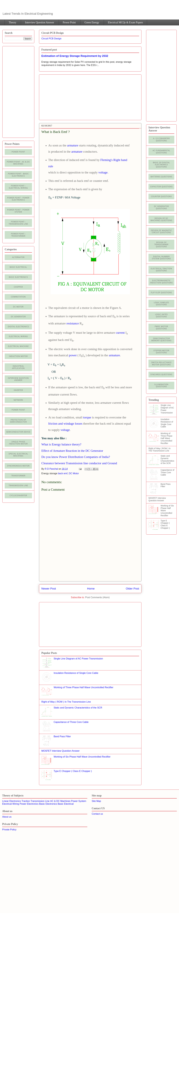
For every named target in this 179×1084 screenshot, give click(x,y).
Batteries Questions (161, 176)
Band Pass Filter (62, 736)
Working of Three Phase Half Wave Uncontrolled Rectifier (83, 687)
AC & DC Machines (60, 801)
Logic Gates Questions (161, 315)
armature (72, 145)
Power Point (69, 22)
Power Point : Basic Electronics (18, 174)
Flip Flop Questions (161, 292)
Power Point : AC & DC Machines (18, 163)
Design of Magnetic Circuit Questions (161, 231)
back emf (62, 473)
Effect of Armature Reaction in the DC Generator (72, 450)
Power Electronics (29, 804)
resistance (72, 323)
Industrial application (18, 367)
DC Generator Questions (161, 207)
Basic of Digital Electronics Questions (161, 164)
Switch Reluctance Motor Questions (161, 363)
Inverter (18, 390)
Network (18, 400)
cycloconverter (18, 495)
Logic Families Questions (161, 303)
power (73, 355)
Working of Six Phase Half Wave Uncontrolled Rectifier (82, 756)
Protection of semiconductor (18, 421)
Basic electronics (18, 277)
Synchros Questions (161, 374)
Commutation (18, 296)
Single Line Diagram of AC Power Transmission (78, 658)
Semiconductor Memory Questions (161, 339)
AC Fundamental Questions (161, 151)
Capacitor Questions (161, 186)
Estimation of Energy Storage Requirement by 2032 (74, 55)
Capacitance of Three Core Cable (71, 722)
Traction (26, 801)
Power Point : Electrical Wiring (18, 186)
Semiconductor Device (18, 432)
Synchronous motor (18, 466)
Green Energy (92, 22)
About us (6, 817)
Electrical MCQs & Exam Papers (125, 22)
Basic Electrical (18, 267)
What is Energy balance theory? (61, 444)
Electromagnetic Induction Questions (161, 281)
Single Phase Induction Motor (18, 442)
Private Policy (9, 829)
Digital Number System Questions (161, 257)
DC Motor (74, 473)
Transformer (18, 475)
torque (87, 417)
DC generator (18, 316)
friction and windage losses (65, 423)
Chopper (18, 287)
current (120, 332)
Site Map (96, 801)
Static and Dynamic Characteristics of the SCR (78, 707)
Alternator (18, 257)
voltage (103, 172)
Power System (78, 801)
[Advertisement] (66, 96)
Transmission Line (40, 801)
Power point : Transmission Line (18, 222)
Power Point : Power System (18, 211)
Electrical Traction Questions (161, 269)
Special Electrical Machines (18, 454)
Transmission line (18, 485)
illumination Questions (161, 385)
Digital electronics (18, 326)
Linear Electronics (11, 801)
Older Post (132, 588)
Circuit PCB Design (51, 38)
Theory (12, 22)
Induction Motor (18, 356)
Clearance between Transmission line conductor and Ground (79, 463)
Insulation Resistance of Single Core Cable (76, 673)
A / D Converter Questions (161, 139)
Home (91, 588)
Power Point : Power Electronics (18, 199)
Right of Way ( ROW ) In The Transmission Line (66, 702)
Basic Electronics (48, 804)
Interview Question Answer (39, 22)
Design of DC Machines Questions (161, 219)
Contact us (97, 814)
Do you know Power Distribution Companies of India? (75, 457)
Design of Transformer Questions (161, 244)
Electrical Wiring (18, 336)
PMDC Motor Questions (161, 327)
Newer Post (48, 588)
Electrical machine (18, 346)
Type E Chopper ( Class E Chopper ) (73, 771)
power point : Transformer (18, 234)
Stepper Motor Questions (161, 351)
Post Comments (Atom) (97, 597)
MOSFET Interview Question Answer (60, 751)
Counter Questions (161, 196)
